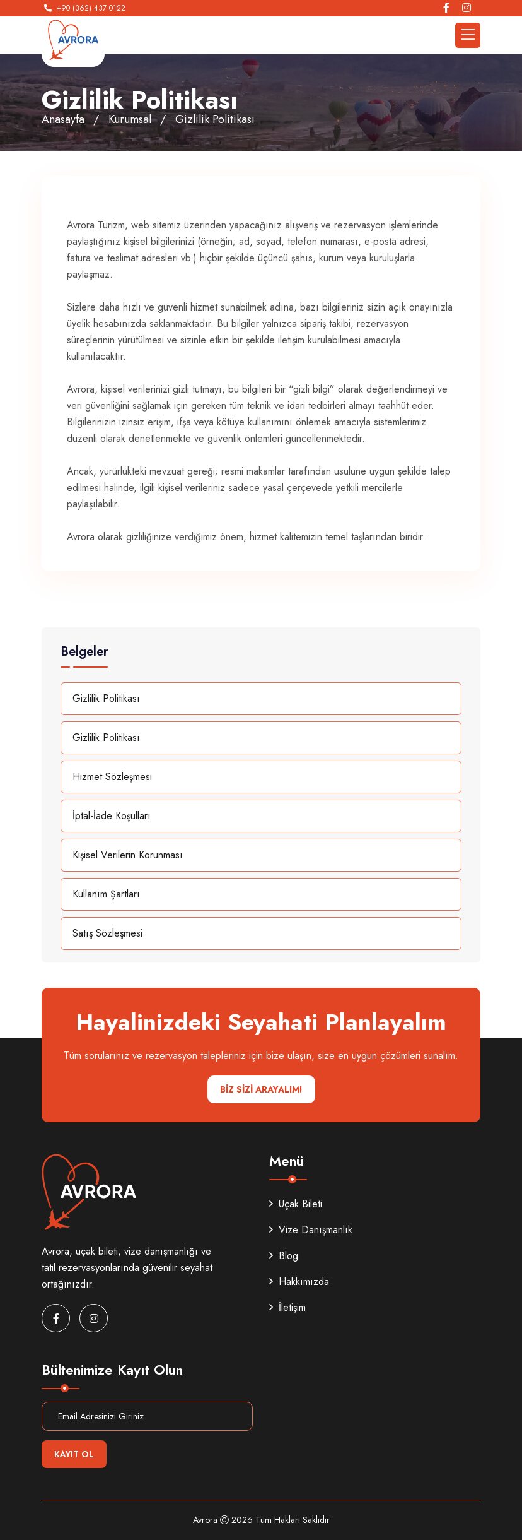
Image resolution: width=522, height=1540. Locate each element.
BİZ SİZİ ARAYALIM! (261, 1089)
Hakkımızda (299, 1281)
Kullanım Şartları (106, 894)
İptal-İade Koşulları (111, 815)
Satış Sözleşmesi (107, 933)
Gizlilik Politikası (106, 698)
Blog (283, 1255)
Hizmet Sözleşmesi (112, 776)
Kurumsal (129, 119)
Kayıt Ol (74, 1454)
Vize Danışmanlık (310, 1230)
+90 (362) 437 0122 (91, 8)
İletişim (287, 1307)
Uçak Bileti (295, 1204)
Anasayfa (63, 119)
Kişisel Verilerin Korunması (127, 855)
